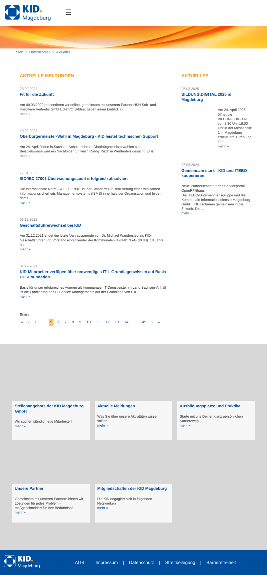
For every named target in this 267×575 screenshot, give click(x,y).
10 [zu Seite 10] (88, 322)
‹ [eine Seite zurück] (29, 322)
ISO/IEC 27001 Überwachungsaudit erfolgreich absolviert (74, 179)
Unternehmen (39, 52)
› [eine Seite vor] (151, 322)
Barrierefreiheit (221, 562)
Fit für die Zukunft (37, 94)
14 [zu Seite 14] (126, 322)
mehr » (25, 114)
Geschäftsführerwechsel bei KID (50, 225)
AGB (79, 562)
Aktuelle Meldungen (116, 406)
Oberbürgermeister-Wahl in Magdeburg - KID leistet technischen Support (89, 136)
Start (20, 52)
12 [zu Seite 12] (107, 322)
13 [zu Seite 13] (116, 322)
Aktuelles (63, 52)
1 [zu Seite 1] (35, 322)
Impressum (107, 562)
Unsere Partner (29, 489)
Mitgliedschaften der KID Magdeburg (132, 489)
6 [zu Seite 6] (58, 322)
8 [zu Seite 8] (73, 322)
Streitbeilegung (180, 562)
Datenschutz (141, 562)
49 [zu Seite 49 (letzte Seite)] (144, 322)
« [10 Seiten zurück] (22, 322)
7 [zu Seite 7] (65, 322)
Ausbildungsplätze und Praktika (210, 406)
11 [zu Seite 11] (98, 322)
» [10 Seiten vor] (159, 322)
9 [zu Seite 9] (80, 322)
